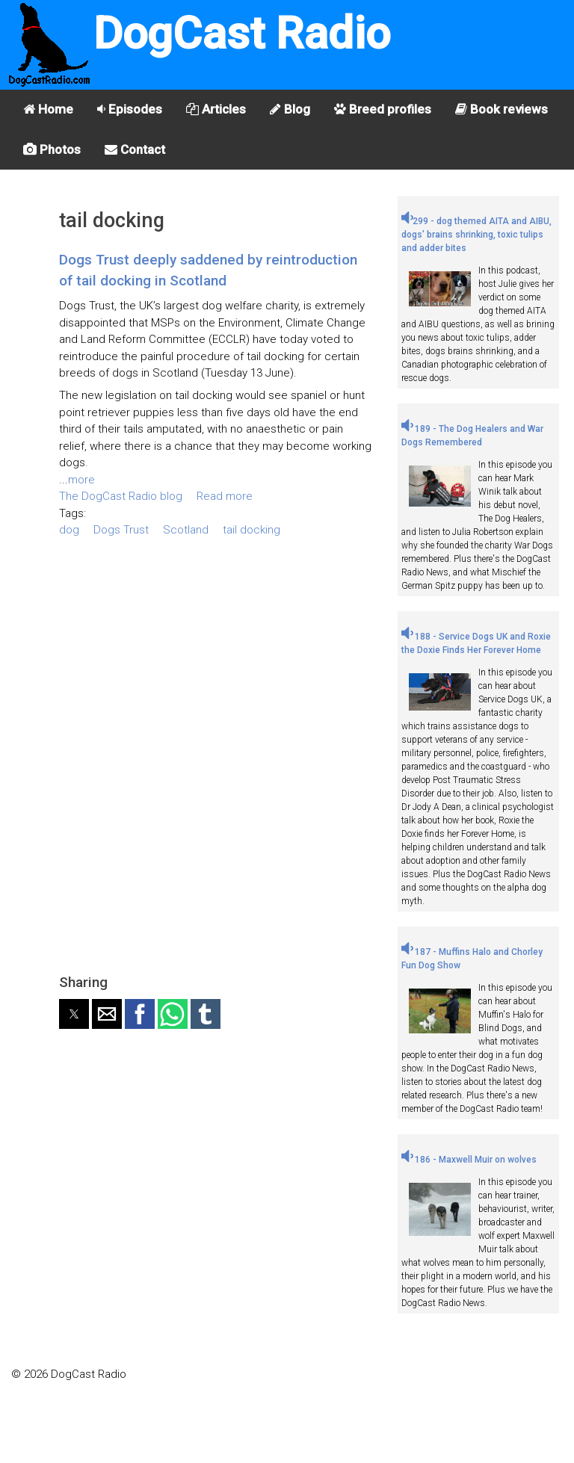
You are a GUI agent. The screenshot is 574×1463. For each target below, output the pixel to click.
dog (69, 529)
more (81, 479)
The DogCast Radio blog (120, 496)
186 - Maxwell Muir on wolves (469, 1159)
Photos (52, 149)
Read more (225, 496)
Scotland (186, 529)
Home (48, 109)
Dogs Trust (121, 529)
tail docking (251, 529)
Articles (216, 109)
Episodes (129, 109)
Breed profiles (382, 109)
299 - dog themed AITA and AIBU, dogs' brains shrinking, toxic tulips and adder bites (476, 234)
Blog (290, 109)
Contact (135, 149)
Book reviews (501, 109)
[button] (74, 1014)
